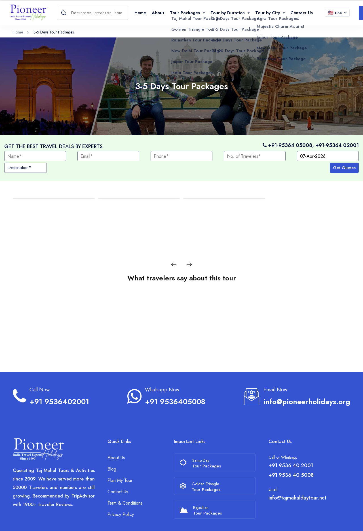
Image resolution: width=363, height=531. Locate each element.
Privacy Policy (120, 489)
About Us (116, 432)
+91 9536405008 (175, 376)
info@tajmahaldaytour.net (297, 473)
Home (140, 13)
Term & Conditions (125, 478)
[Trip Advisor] (319, 521)
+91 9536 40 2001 (291, 440)
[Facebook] (329, 521)
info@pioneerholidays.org (306, 376)
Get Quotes (344, 168)
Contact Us (301, 13)
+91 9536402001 (59, 376)
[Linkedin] (348, 521)
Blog (111, 444)
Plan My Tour (119, 455)
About (158, 13)
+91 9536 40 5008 (291, 450)
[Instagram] (339, 521)
